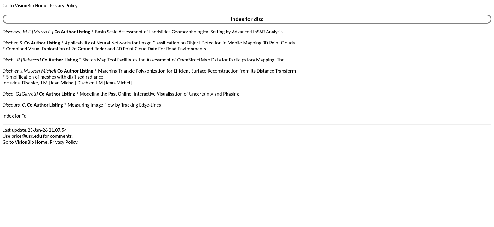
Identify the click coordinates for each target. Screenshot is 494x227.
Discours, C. (14, 105)
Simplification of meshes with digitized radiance (54, 77)
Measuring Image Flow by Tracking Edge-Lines (114, 105)
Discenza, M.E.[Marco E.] (28, 32)
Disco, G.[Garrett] (20, 94)
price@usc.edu (26, 136)
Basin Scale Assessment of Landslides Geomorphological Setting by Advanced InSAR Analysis (189, 32)
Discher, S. (13, 43)
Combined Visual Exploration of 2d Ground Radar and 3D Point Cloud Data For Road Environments (106, 49)
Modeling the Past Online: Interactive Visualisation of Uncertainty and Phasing (159, 94)
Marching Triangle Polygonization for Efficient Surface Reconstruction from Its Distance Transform (197, 71)
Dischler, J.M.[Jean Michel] (29, 71)
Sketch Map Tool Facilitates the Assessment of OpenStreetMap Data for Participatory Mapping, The (183, 60)
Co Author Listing (72, 32)
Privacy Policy (63, 6)
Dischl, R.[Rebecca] (22, 60)
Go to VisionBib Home (25, 6)
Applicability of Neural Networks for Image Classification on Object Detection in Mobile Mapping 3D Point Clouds (180, 43)
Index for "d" (16, 116)
